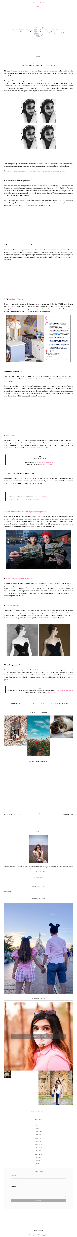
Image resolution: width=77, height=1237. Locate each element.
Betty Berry (10, 435)
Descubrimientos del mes (63, 703)
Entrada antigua (67, 814)
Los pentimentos (12, 605)
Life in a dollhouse (16, 299)
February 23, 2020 (46, 464)
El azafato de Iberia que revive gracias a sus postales (26, 511)
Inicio (40, 813)
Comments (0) (15, 703)
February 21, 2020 (34, 500)
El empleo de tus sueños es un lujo (19, 578)
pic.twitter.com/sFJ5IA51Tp (40, 497)
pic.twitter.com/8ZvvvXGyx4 (45, 462)
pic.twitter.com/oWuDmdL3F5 (66, 690)
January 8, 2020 (51, 692)
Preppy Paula (7, 891)
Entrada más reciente (12, 814)
